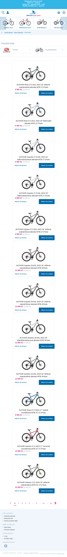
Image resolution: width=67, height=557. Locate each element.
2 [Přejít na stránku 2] (18, 503)
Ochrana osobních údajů (11, 521)
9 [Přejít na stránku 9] (36, 503)
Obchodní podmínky (9, 516)
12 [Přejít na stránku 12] (44, 503)
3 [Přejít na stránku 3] (22, 503)
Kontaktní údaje (8, 538)
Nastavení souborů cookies (30, 553)
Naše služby (7, 527)
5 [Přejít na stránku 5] (29, 503)
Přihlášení (8, 12)
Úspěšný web (60, 553)
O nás (5, 536)
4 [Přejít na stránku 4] (25, 503)
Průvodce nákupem (9, 529)
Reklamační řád (8, 518)
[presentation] (3, 23)
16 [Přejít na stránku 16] (51, 503)
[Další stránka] (54, 503)
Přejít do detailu (19, 91)
